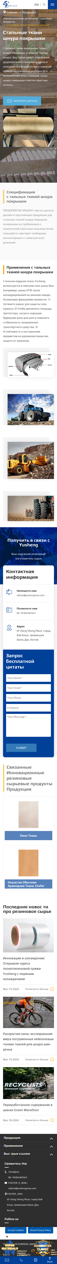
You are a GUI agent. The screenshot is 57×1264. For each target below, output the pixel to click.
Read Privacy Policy (40, 1230)
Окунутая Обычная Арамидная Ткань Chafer (26, 885)
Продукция (29, 12)
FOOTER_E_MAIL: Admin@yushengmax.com (20, 1185)
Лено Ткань (28, 837)
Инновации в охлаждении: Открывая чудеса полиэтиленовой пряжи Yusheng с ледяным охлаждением (24, 968)
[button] (28, 179)
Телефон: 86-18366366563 (16, 1174)
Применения (13, 1145)
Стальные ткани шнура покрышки (27, 25)
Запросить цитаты (22, 101)
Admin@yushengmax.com (31, 595)
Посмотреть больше (39, 989)
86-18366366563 (26, 613)
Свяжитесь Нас (16, 1163)
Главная (12, 12)
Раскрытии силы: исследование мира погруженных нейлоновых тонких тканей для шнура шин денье (28, 1041)
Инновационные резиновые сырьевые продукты (27, 20)
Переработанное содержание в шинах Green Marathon (28, 1107)
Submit (21, 747)
